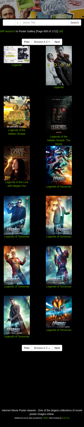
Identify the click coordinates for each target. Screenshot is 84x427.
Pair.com (66, 418)
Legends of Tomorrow (58, 186)
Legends (17, 64)
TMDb (45, 418)
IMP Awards (7, 31)
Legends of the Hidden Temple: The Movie (58, 140)
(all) (61, 31)
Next (57, 41)
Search (75, 22)
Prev (27, 41)
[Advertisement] (42, 10)
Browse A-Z (42, 41)
